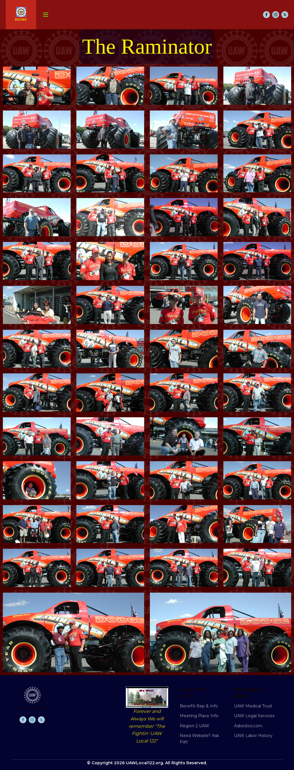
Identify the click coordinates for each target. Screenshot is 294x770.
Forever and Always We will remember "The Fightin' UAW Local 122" (147, 726)
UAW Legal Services (254, 715)
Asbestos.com (248, 725)
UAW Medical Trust (253, 706)
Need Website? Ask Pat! (199, 738)
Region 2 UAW (194, 725)
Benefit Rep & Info (199, 706)
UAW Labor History (253, 735)
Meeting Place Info (199, 715)
